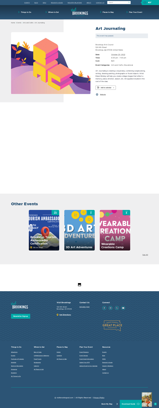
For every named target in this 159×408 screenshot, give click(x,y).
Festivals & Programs (17, 359)
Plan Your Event (135, 12)
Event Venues (84, 355)
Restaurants (37, 362)
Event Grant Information (87, 359)
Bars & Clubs (38, 352)
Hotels (59, 352)
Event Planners (84, 352)
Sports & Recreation (17, 366)
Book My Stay (107, 404)
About (89, 2)
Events (27, 2)
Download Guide (129, 404)
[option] (50, 63)
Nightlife (13, 362)
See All (145, 255)
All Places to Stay (62, 359)
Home (13, 23)
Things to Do (25, 12)
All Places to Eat (39, 369)
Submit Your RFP (85, 362)
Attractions (14, 352)
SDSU (44, 2)
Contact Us (100, 2)
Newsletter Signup (20, 316)
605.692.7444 (85, 307)
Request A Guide (57, 2)
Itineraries (14, 369)
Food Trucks (37, 359)
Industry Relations (75, 2)
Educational (128, 65)
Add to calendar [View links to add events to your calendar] (106, 87)
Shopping (14, 373)
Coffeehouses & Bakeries (41, 355)
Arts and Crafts (28, 23)
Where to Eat (53, 12)
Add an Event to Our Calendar (88, 366)
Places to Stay (108, 12)
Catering (36, 366)
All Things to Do (16, 376)
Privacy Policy (98, 398)
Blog (36, 2)
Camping (59, 355)
